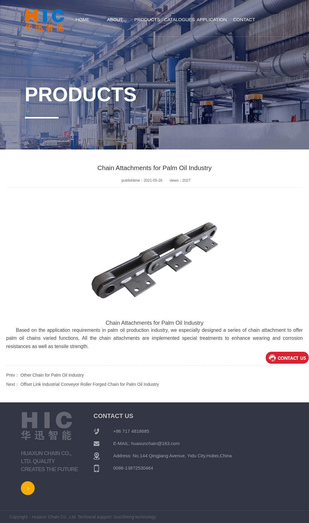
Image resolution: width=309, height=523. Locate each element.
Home (83, 19)
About (115, 19)
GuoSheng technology (135, 516)
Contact (244, 19)
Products (147, 19)
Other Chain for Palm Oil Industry (52, 375)
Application (212, 19)
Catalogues (179, 19)
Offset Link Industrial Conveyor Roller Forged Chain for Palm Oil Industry (90, 384)
